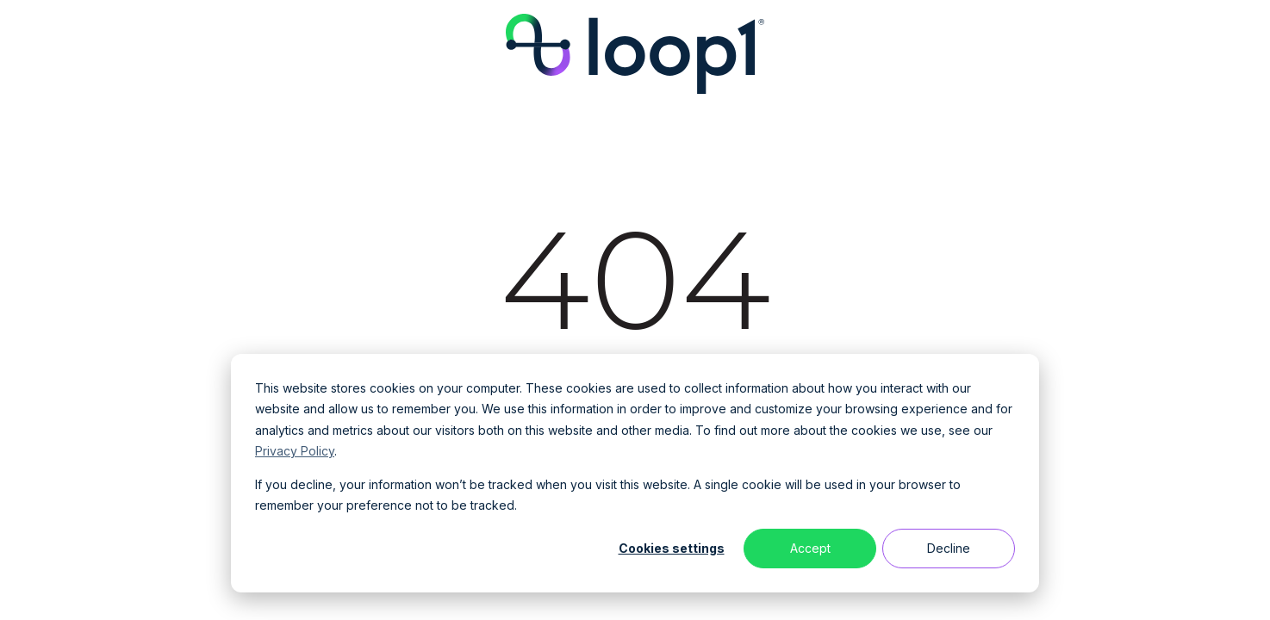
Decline (948, 548)
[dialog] (635, 473)
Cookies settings (672, 548)
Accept (810, 548)
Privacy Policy (294, 450)
